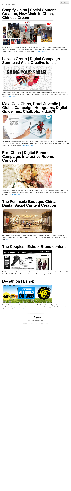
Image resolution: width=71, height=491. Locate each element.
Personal (11, 2)
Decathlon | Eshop (18, 281)
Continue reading (41, 51)
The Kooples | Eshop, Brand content (34, 246)
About (16, 2)
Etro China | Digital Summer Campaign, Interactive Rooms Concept (28, 156)
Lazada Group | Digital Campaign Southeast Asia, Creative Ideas (31, 61)
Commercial (4, 2)
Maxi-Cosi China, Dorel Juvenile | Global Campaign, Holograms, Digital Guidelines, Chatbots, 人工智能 (34, 108)
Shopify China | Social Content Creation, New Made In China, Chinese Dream (29, 14)
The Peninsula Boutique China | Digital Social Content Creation (29, 203)
